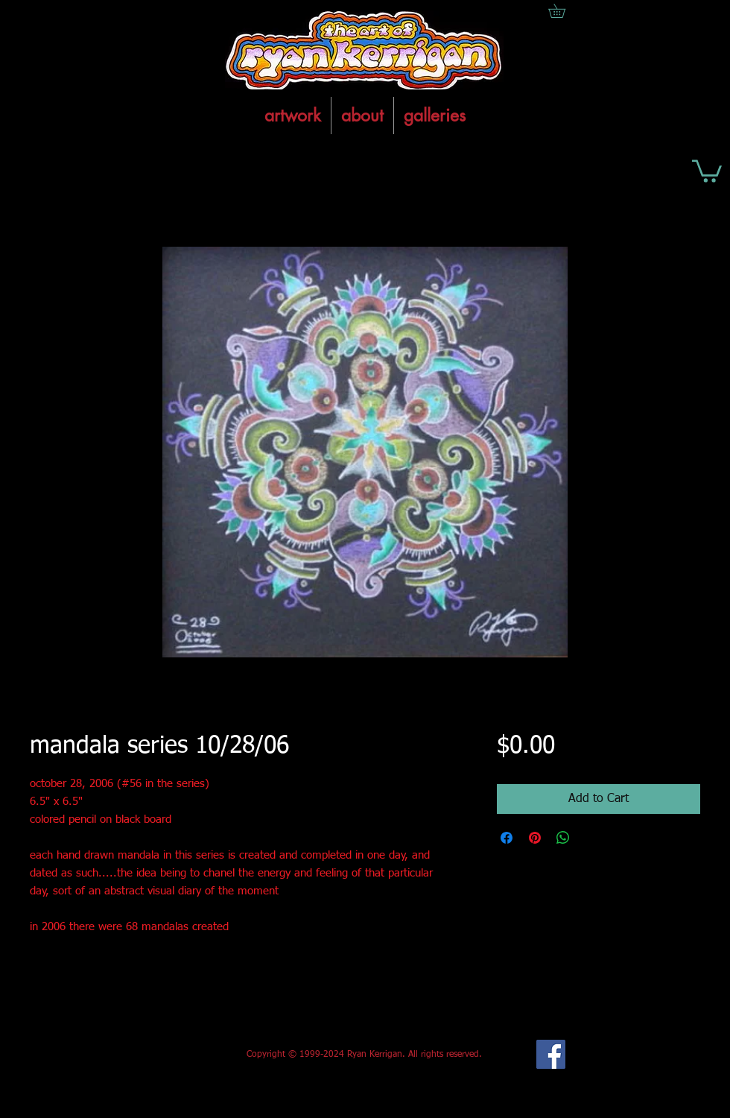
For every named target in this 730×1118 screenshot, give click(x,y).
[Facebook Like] (140, 1054)
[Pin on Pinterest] (535, 838)
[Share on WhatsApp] (563, 838)
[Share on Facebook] (506, 838)
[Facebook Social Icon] (550, 1054)
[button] (707, 170)
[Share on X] (591, 838)
